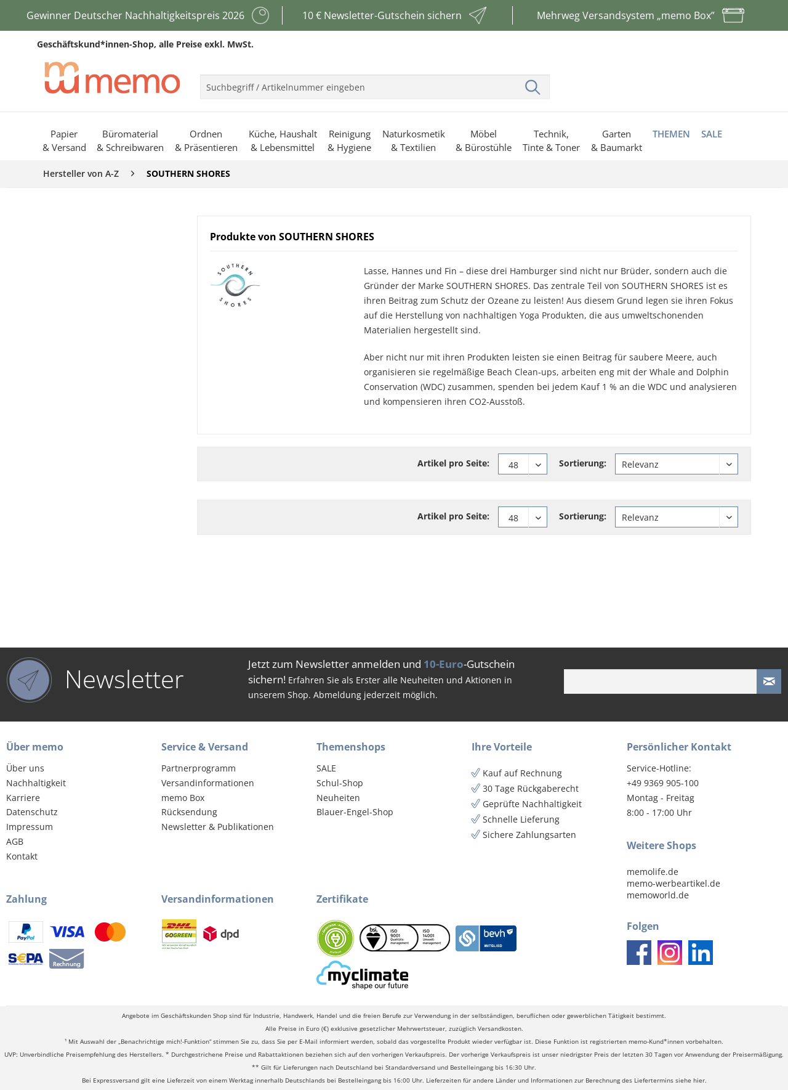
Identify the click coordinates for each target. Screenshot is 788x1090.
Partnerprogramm (198, 768)
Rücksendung (189, 812)
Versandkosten (499, 1029)
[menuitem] (375, 82)
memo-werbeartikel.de (673, 883)
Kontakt (22, 856)
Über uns (25, 768)
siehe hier (690, 1080)
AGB (14, 841)
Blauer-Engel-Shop (354, 812)
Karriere (23, 797)
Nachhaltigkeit (36, 783)
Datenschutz (32, 812)
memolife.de (652, 871)
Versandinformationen (207, 783)
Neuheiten (338, 797)
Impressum (29, 826)
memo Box (182, 797)
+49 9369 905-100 (663, 783)
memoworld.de (658, 895)
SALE (326, 768)
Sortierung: (582, 463)
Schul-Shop (339, 783)
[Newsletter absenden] (769, 681)
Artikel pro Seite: (453, 463)
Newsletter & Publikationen (217, 826)
